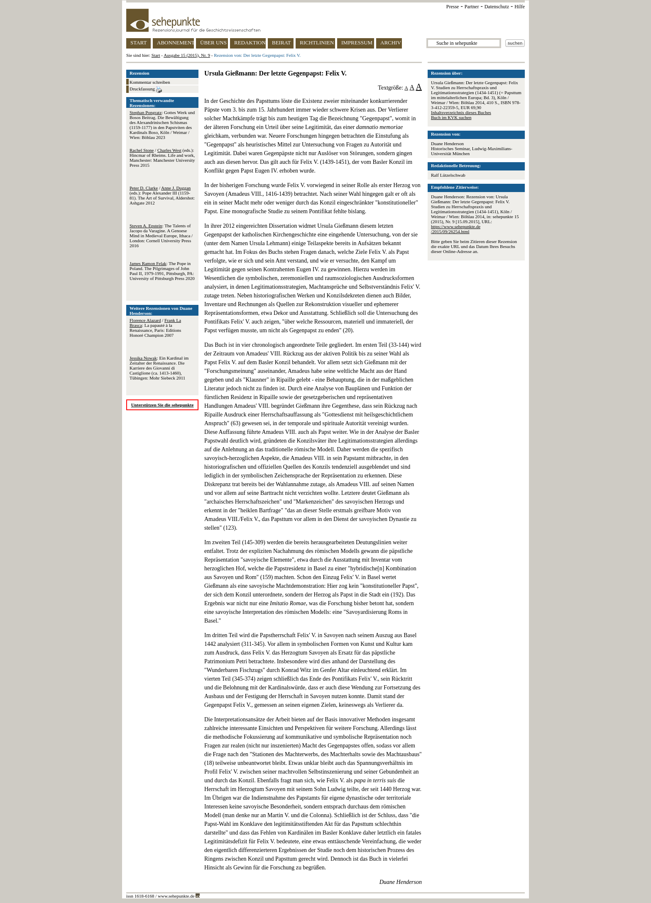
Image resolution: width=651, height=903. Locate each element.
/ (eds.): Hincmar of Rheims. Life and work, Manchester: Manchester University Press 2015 (162, 158)
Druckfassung (146, 89)
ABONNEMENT (175, 42)
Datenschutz (497, 7)
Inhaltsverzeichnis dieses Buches (461, 112)
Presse (452, 7)
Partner (472, 7)
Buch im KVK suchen (451, 117)
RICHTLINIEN (317, 42)
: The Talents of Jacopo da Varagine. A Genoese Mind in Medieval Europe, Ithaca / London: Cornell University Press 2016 (161, 235)
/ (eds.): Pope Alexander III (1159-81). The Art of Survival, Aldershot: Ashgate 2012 (162, 195)
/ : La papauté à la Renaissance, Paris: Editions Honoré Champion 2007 (155, 328)
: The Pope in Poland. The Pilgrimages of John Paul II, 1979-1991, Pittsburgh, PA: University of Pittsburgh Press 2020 (162, 271)
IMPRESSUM (356, 42)
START (138, 42)
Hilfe (519, 7)
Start (156, 55)
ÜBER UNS (213, 42)
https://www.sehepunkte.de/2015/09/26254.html (455, 229)
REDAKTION (250, 42)
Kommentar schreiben (150, 82)
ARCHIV (390, 42)
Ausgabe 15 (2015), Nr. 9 (187, 55)
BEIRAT (281, 42)
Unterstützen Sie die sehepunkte (162, 404)
